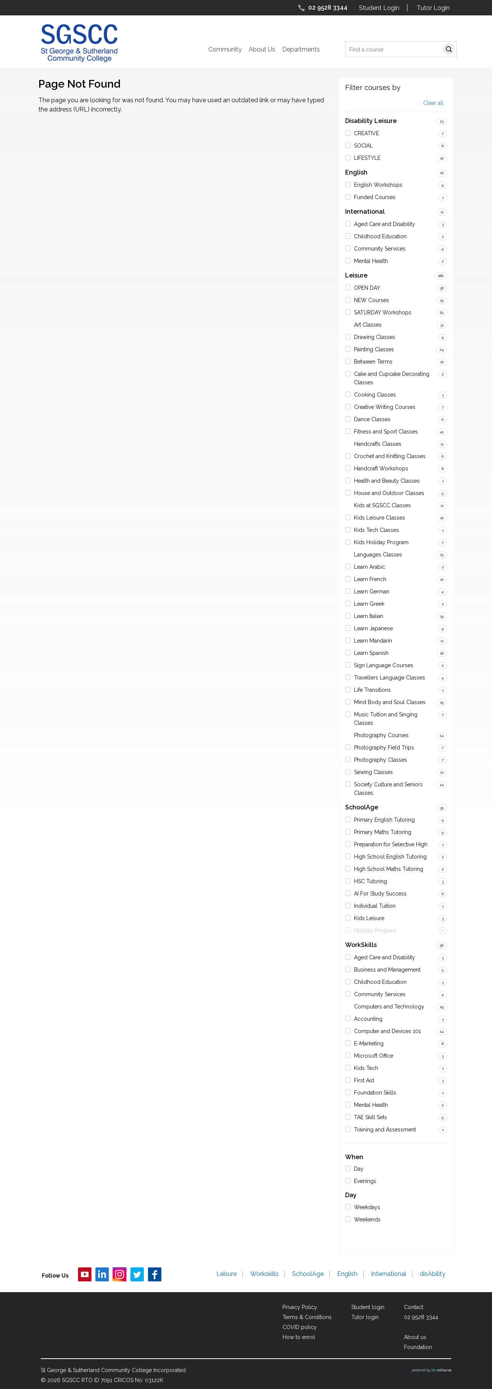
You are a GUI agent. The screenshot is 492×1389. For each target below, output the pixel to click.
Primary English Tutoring (384, 820)
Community (225, 49)
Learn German (371, 591)
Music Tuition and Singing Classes (385, 718)
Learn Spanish (371, 653)
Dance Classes (372, 419)
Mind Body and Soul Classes (390, 702)
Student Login (379, 8)
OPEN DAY (367, 288)
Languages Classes (378, 555)
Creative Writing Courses (385, 407)
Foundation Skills (375, 1093)
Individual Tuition (375, 906)
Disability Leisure (371, 121)
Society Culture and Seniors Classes (388, 788)
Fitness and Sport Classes (386, 432)
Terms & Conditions (307, 1317)
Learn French (370, 579)
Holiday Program (375, 930)
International (365, 211)
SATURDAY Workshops (382, 312)
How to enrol (299, 1337)
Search (450, 50)
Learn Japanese (373, 628)
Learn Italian (368, 616)
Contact (413, 1307)
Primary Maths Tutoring (382, 832)
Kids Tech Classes (376, 530)
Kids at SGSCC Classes (382, 505)
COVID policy (300, 1327)
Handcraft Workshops (381, 468)
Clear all (433, 103)
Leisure (356, 275)
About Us (262, 49)
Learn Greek (369, 604)
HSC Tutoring (370, 881)
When (354, 1157)
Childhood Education (380, 236)
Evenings (365, 1181)
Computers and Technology (389, 1007)
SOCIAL (363, 146)
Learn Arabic (369, 567)
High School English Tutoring (390, 857)
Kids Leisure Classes (379, 518)
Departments (301, 49)
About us (415, 1337)
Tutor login (365, 1317)
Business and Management (387, 970)
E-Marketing (369, 1043)
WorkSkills (361, 945)
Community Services (380, 249)
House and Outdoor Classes (389, 493)
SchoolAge (361, 807)
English (356, 172)
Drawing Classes (374, 337)
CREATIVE (366, 133)
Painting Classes (374, 349)
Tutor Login (433, 8)
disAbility (432, 1274)
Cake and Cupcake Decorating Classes (391, 378)
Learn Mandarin (373, 641)
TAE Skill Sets (370, 1117)
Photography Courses (381, 735)
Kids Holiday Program (381, 542)
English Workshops (378, 185)
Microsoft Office (373, 1056)
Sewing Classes (373, 772)
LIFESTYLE (367, 158)
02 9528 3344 (327, 7)
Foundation (418, 1347)
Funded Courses (375, 197)
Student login (367, 1307)
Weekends (367, 1219)
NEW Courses (371, 300)
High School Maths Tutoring (388, 869)
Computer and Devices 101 (387, 1031)
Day (359, 1169)
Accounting (368, 1019)
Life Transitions (372, 690)
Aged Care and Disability (384, 224)
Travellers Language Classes (389, 678)
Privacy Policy (300, 1307)
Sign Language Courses (383, 665)
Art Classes (368, 325)
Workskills (264, 1274)
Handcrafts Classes (377, 444)
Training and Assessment (385, 1129)
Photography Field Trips (384, 747)
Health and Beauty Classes (387, 481)
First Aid (364, 1080)
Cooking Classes (375, 395)
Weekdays (367, 1207)
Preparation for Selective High (390, 844)
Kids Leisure (369, 918)
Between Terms (373, 362)
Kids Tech (366, 1068)
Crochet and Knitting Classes (390, 456)
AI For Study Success (380, 894)
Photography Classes (380, 760)
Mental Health (371, 261)
